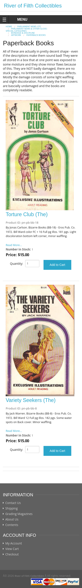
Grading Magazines (19, 514)
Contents (11, 525)
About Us (11, 519)
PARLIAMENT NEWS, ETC (29, 26)
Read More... (14, 245)
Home (9, 26)
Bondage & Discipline (23, 32)
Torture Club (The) (27, 214)
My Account (13, 543)
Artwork (16, 35)
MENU (18, 19)
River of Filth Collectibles (33, 6)
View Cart (12, 549)
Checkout (12, 554)
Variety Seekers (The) (31, 400)
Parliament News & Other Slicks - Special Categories (27, 29)
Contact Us (13, 503)
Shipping (11, 508)
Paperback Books (36, 35)
